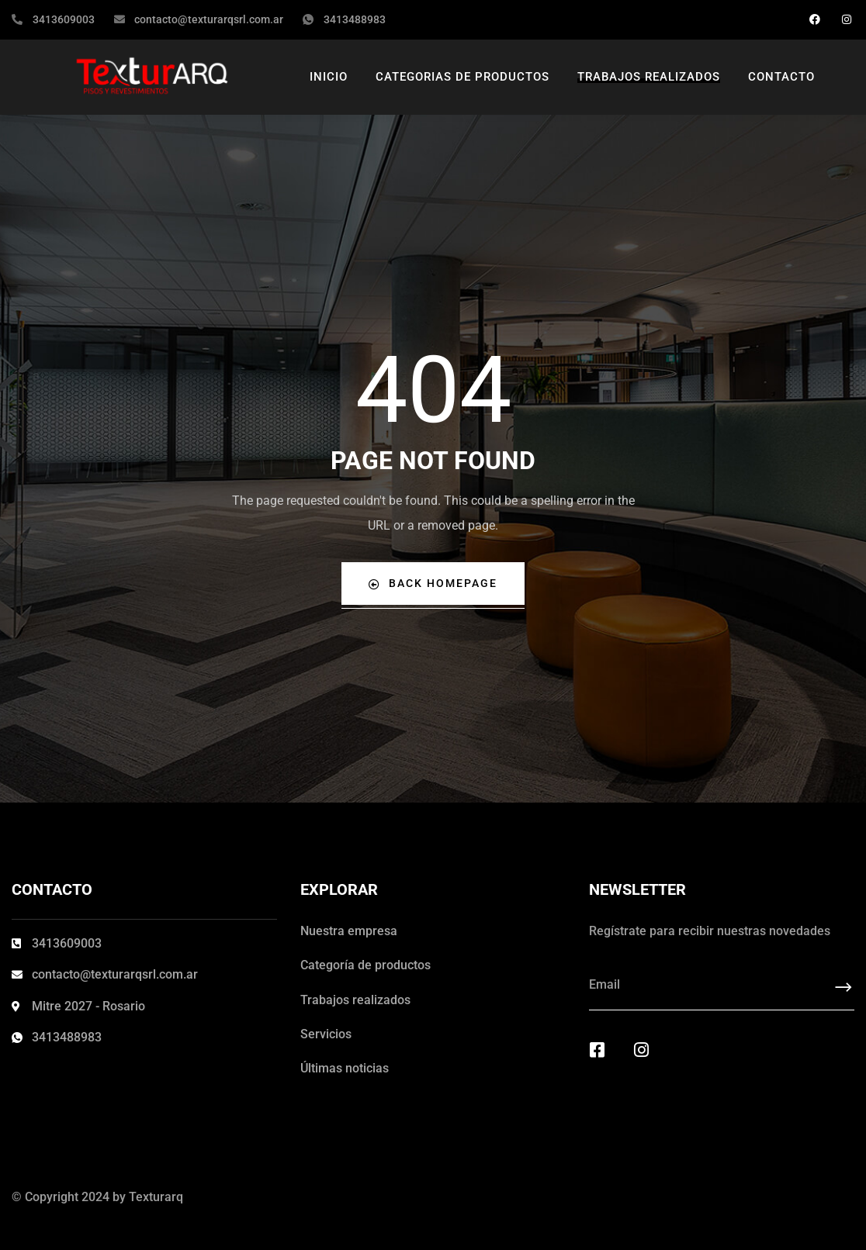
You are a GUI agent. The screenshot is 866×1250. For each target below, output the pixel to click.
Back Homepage (433, 583)
